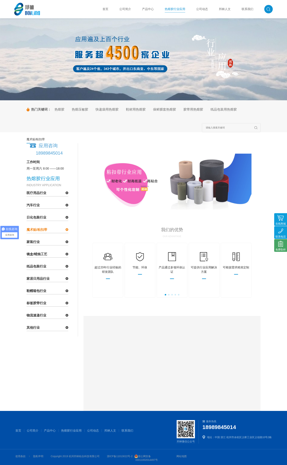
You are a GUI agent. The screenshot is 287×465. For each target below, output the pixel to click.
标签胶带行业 (36, 303)
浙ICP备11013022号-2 (120, 456)
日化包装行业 (36, 217)
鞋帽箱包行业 (36, 291)
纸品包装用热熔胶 (223, 109)
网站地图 (181, 456)
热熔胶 (59, 109)
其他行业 (33, 327)
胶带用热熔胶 (193, 109)
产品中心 (50, 430)
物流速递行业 (36, 315)
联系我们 (127, 430)
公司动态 (93, 430)
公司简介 (32, 430)
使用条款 (20, 456)
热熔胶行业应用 (71, 430)
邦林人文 (110, 430)
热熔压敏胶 (80, 109)
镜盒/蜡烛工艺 (37, 254)
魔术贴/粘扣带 (37, 229)
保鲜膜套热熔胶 (164, 109)
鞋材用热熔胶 (136, 109)
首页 (18, 430)
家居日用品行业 (38, 278)
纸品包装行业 (36, 266)
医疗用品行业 (36, 193)
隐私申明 (38, 456)
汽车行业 (33, 205)
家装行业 (33, 242)
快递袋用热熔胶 (107, 109)
